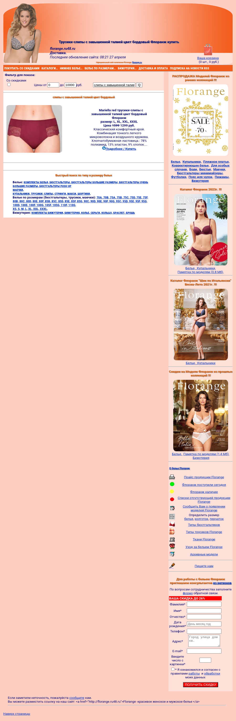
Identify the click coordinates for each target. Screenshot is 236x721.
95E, (132, 201)
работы (194, 675)
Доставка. (58, 53)
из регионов (222, 583)
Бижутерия (201, 458)
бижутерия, (73, 212)
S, (19, 209)
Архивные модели (204, 554)
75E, (139, 197)
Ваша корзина (208, 56)
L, (26, 209)
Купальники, (206, 268)
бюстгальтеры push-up (55, 186)
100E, (25, 205)
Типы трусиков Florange (204, 532)
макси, (72, 193)
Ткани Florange (204, 539)
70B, (106, 197)
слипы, (49, 193)
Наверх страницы (16, 716)
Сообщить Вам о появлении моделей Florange (204, 508)
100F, (33, 205)
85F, (74, 201)
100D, (17, 205)
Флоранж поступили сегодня (204, 485)
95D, (126, 201)
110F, (64, 205)
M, (23, 209)
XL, (30, 209)
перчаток (217, 519)
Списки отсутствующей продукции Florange (204, 499)
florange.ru (137, 62)
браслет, (119, 212)
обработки (212, 675)
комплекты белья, (36, 182)
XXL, (36, 209)
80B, (16, 201)
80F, (42, 201)
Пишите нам (204, 566)
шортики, (84, 193)
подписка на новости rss (170, 68)
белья (188, 519)
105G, (56, 205)
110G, (72, 205)
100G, (41, 205)
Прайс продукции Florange (204, 477)
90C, (87, 201)
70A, (100, 197)
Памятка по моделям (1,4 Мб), (206, 454)
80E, (35, 201)
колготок (201, 519)
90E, (100, 201)
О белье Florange (179, 468)
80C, (22, 201)
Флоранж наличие (204, 492)
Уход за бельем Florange (203, 547)
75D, (133, 197)
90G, (112, 201)
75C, (126, 197)
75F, (145, 197)
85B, (48, 201)
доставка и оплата (139, 68)
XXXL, (44, 209)
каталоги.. (42, 68)
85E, (68, 201)
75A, (113, 197)
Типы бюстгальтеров (204, 525)
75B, (120, 197)
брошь (130, 212)
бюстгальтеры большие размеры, (95, 182)
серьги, (96, 212)
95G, (144, 201)
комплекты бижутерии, (47, 212)
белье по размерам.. (85, 68)
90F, (106, 201)
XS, (15, 209)
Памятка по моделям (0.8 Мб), (201, 272)
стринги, (61, 193)
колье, (86, 212)
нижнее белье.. (60, 68)
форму (188, 593)
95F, (139, 201)
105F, (48, 205)
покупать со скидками (5, 68)
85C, (55, 201)
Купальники (206, 363)
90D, (93, 201)
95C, (119, 201)
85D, (61, 201)
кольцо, (107, 212)
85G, (80, 201)
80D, (29, 201)
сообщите (76, 700)
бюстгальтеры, (60, 182)
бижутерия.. (118, 68)
